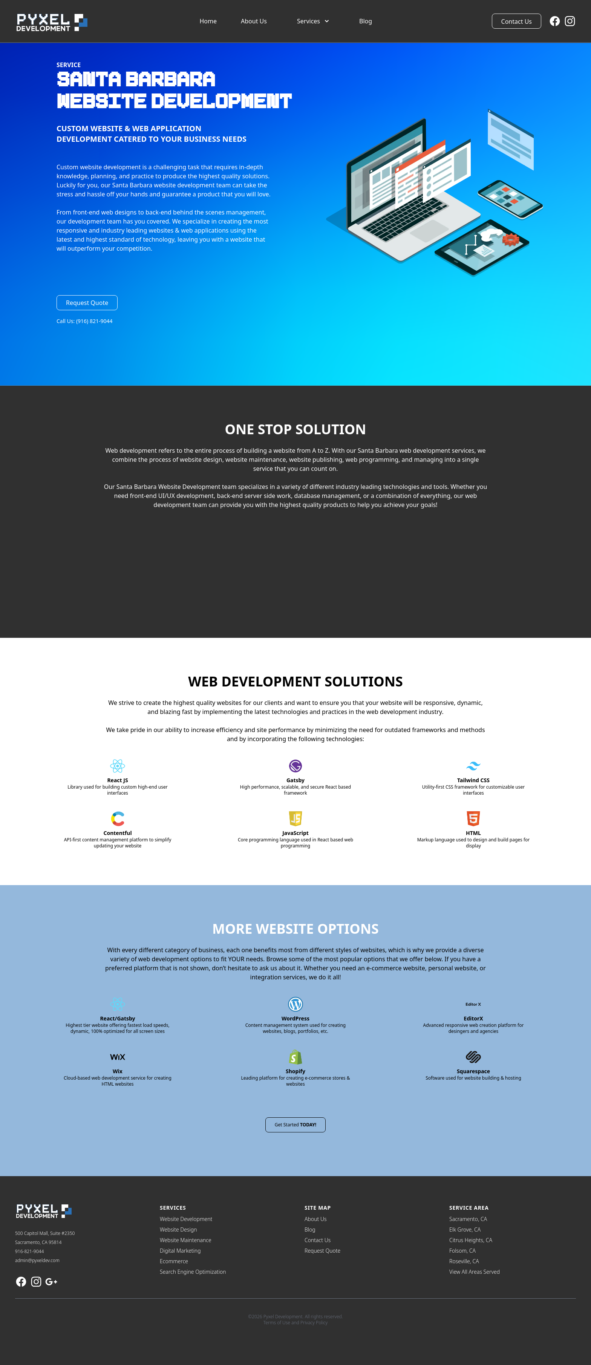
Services (314, 21)
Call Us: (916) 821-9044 (85, 321)
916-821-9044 (29, 1251)
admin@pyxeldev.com (37, 1260)
